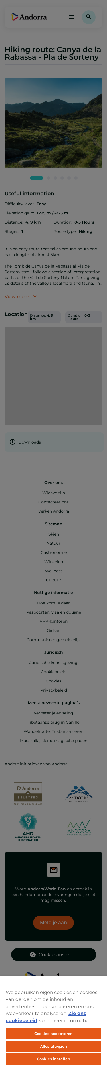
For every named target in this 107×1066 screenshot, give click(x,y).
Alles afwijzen (53, 1046)
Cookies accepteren (53, 1033)
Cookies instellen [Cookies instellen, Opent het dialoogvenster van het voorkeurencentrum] (53, 1059)
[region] (53, 1020)
